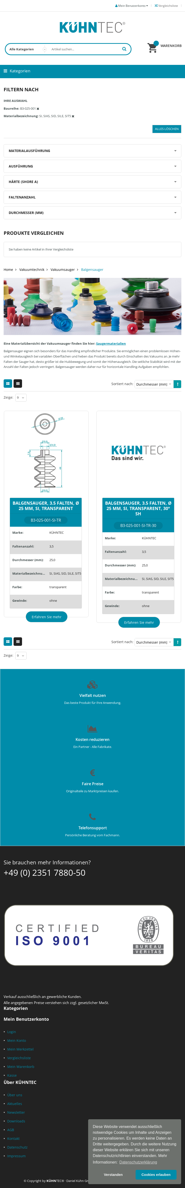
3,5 (51, 546)
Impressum (16, 1156)
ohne (53, 600)
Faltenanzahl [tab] (22, 197)
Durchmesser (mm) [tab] (26, 212)
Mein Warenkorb (20, 1066)
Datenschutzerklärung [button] (138, 1162)
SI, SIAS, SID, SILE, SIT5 (65, 573)
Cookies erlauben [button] (155, 1175)
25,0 (52, 560)
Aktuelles (14, 1103)
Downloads (16, 1121)
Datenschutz (17, 1147)
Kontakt (13, 1138)
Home (8, 269)
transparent (58, 587)
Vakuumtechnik (31, 269)
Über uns (14, 1095)
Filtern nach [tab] (21, 89)
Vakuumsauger (63, 269)
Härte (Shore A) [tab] (23, 181)
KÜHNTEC (56, 532)
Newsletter (16, 1112)
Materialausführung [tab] (29, 150)
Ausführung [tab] (21, 166)
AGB (10, 1129)
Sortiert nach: (122, 383)
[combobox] (68, 49)
